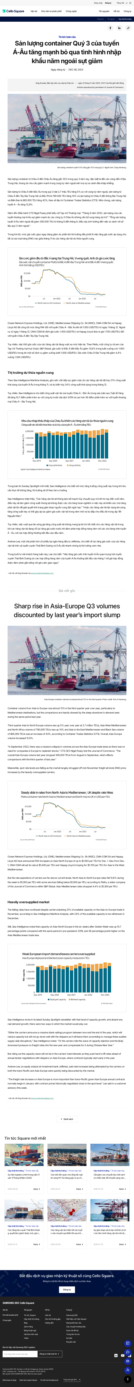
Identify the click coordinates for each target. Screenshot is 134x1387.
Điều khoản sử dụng (9, 1380)
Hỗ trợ (117, 11)
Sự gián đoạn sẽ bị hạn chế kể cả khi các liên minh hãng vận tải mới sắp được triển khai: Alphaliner (110, 1232)
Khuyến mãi (71, 1342)
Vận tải (34, 11)
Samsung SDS (72, 1315)
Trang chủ (100, 19)
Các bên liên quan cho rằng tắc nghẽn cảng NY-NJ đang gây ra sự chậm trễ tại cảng (67, 1176)
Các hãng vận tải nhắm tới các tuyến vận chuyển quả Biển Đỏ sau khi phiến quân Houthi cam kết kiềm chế (67, 1232)
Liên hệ (48, 1315)
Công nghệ (71, 11)
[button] (13, 11)
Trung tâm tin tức (73, 1334)
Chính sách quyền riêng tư (28, 1380)
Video (26, 1338)
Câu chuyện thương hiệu (75, 1326)
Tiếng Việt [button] (120, 3)
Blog (25, 1323)
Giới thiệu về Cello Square (76, 1319)
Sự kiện (69, 1338)
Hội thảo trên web (31, 1334)
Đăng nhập (98, 3)
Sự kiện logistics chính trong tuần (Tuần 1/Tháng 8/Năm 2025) (24, 1176)
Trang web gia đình (70, 1380)
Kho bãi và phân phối (51, 11)
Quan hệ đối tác (72, 1330)
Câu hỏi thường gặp (52, 1319)
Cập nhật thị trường (124, 19)
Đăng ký (67, 1289)
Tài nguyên (104, 11)
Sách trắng (28, 1326)
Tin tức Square (30, 1315)
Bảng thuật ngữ (30, 1330)
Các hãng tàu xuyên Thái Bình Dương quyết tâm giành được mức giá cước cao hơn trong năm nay (24, 1232)
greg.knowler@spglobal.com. (42, 573)
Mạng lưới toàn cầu (73, 1323)
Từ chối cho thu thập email (49, 1380)
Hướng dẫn (49, 1323)
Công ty (127, 11)
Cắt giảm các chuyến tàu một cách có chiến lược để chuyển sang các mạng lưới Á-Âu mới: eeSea (109, 1176)
